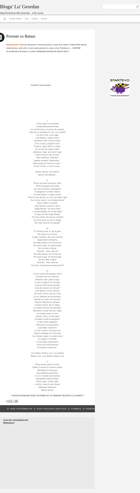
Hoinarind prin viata (15, 45)
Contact (35, 19)
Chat (26, 19)
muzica (40, 409)
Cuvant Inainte (15, 19)
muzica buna (49, 409)
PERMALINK (90, 409)
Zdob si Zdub (60, 409)
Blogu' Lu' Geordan (19, 6)
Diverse (44, 19)
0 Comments (76, 409)
